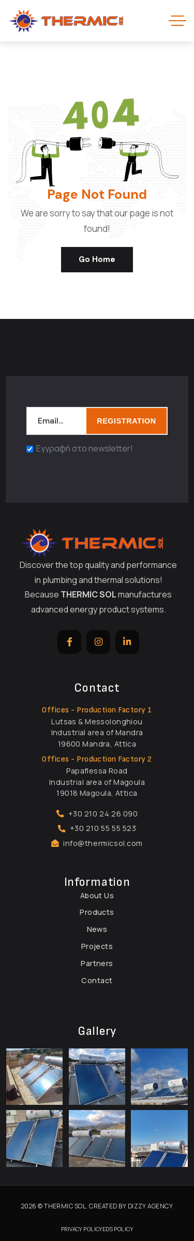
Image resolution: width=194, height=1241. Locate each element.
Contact (96, 980)
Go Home (97, 259)
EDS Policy (117, 1229)
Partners (97, 963)
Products (97, 912)
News (97, 929)
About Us (97, 895)
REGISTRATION (126, 421)
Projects (97, 946)
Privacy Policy (81, 1229)
